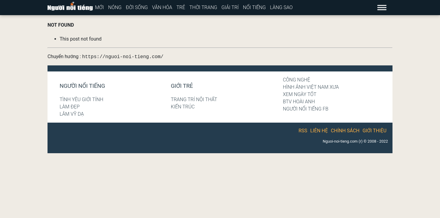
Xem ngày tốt (300, 94)
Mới (99, 7)
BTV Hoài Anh (299, 101)
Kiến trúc (183, 107)
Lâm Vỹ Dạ (72, 114)
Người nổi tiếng (82, 86)
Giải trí (230, 7)
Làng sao (281, 7)
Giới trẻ (182, 86)
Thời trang (203, 7)
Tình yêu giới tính (81, 99)
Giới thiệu (374, 131)
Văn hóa (162, 7)
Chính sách (345, 131)
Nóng (115, 7)
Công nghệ (296, 80)
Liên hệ (319, 131)
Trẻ (180, 7)
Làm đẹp (70, 107)
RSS (303, 131)
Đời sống (137, 7)
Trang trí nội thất (194, 99)
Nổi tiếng (254, 7)
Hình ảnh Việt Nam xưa (311, 87)
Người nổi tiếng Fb (306, 109)
